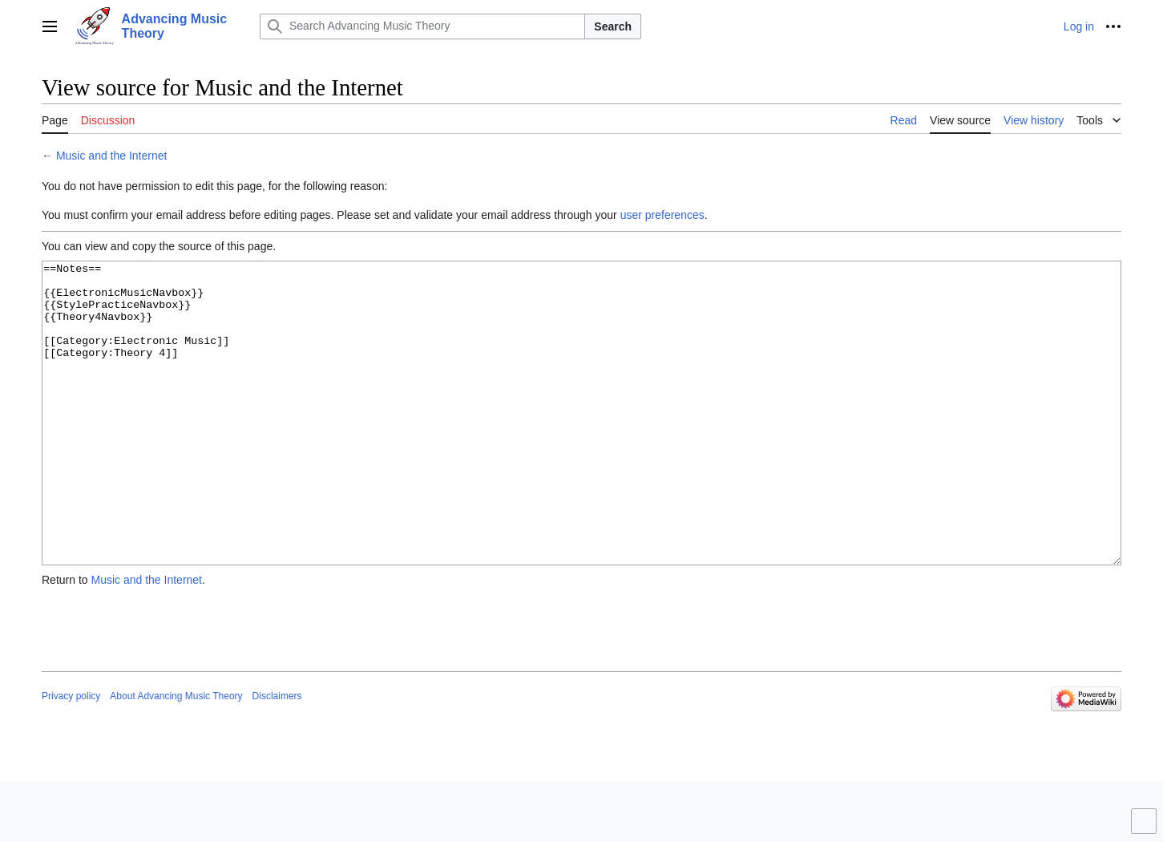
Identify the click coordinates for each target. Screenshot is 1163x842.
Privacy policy (71, 756)
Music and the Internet (112, 155)
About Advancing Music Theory (176, 756)
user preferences (662, 214)
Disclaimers (277, 756)
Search (613, 26)
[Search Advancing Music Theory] (422, 26)
